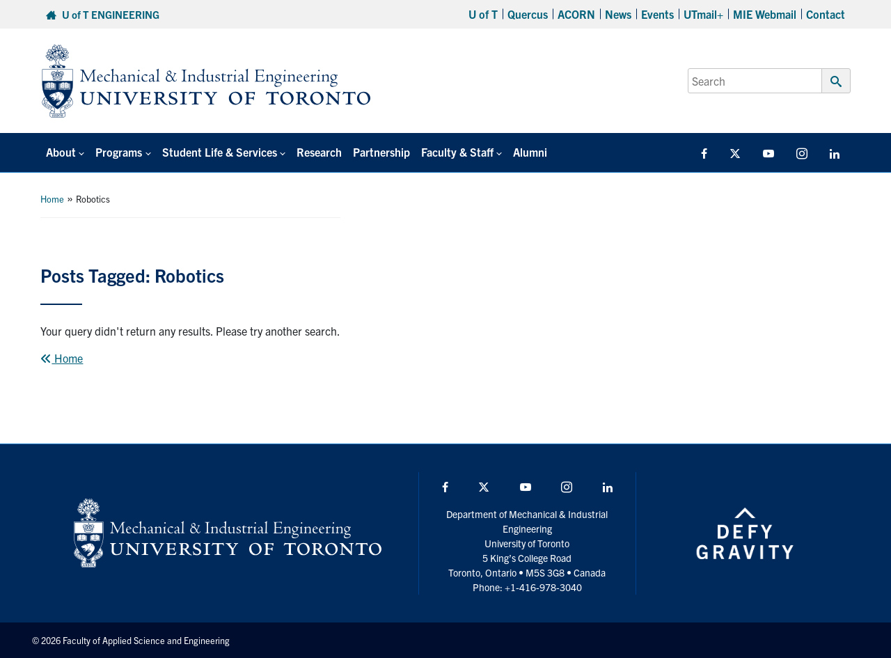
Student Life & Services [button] (219, 152)
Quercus (527, 14)
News (618, 14)
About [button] (61, 152)
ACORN (576, 14)
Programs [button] (118, 152)
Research (319, 152)
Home (52, 199)
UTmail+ (703, 14)
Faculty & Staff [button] (457, 152)
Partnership (381, 152)
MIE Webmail (764, 14)
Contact (825, 14)
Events (657, 14)
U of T (483, 14)
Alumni (530, 152)
